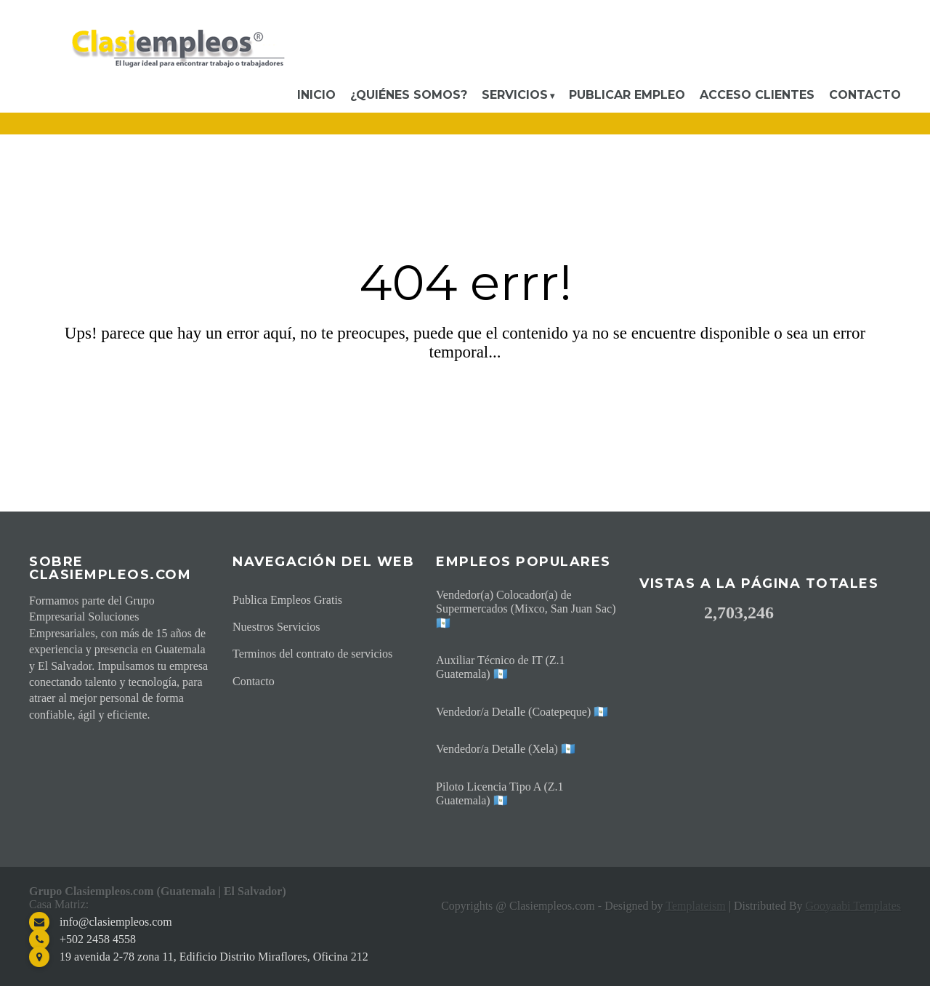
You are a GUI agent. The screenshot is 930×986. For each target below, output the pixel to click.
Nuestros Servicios (276, 627)
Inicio (316, 95)
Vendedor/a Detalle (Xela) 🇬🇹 (505, 749)
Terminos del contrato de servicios (312, 653)
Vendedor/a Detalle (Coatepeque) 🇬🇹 (522, 712)
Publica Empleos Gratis (287, 600)
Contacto (865, 95)
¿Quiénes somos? (408, 95)
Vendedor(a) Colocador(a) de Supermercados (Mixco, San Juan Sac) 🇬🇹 (526, 609)
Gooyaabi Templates (853, 906)
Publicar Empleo (627, 95)
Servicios (515, 95)
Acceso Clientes (757, 95)
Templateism (695, 906)
